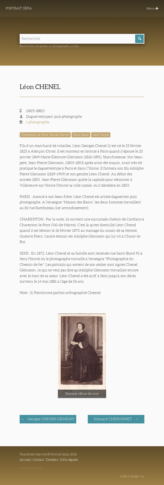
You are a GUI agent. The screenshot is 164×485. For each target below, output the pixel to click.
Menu (152, 8)
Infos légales (69, 459)
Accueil (25, 459)
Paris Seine (81, 135)
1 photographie (37, 122)
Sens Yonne (101, 135)
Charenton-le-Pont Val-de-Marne (45, 135)
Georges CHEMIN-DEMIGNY (50, 419)
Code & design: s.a (132, 476)
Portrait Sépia (19, 8)
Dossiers (52, 459)
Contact (38, 459)
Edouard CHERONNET (113, 419)
